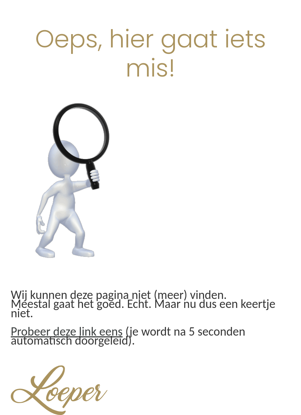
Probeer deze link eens (66, 331)
